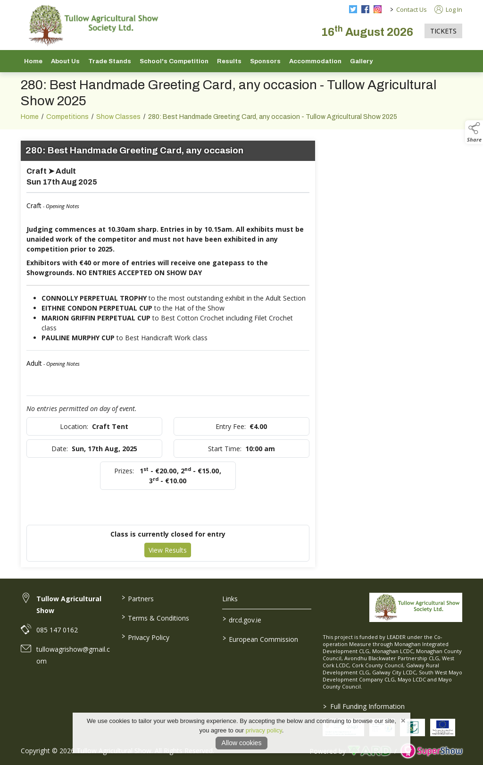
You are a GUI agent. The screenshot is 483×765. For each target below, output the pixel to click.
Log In (448, 9)
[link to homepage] (91, 25)
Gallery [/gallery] (361, 61)
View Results (168, 555)
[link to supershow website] (431, 751)
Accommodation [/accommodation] (315, 61)
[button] (474, 132)
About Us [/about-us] (65, 61)
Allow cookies (242, 743)
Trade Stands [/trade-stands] (109, 61)
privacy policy (264, 730)
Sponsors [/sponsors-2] (265, 61)
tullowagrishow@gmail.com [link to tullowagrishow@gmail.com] (73, 655)
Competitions (67, 122)
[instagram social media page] (378, 9)
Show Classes (118, 122)
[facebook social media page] (365, 9)
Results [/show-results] (229, 61)
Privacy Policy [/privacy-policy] (145, 636)
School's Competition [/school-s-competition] (174, 61)
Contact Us (411, 9)
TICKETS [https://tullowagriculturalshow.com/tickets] (443, 30)
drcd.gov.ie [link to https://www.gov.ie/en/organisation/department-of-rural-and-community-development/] (241, 619)
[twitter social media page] (353, 9)
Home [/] (33, 61)
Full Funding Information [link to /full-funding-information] (364, 706)
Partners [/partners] (138, 598)
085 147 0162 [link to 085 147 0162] (57, 629)
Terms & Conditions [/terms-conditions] (155, 617)
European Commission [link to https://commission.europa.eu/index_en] (260, 638)
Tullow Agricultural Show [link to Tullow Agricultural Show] (68, 604)
